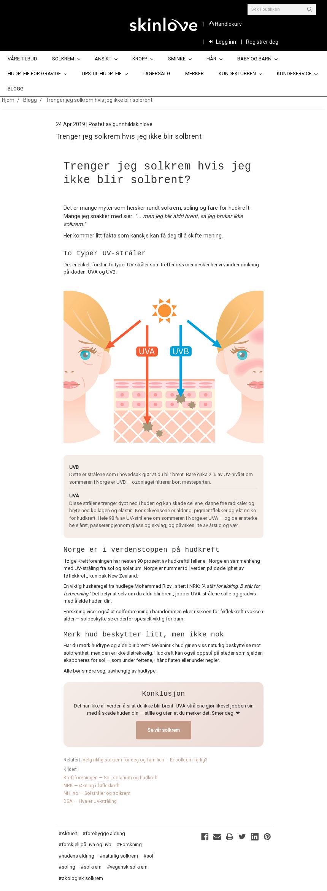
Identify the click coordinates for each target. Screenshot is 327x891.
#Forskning (129, 844)
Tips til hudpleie (104, 73)
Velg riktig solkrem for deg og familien (123, 760)
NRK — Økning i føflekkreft (91, 785)
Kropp (142, 59)
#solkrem (91, 867)
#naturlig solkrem (119, 856)
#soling (67, 867)
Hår (214, 59)
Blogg (16, 89)
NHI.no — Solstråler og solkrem (96, 793)
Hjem (8, 100)
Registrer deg (262, 42)
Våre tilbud (22, 59)
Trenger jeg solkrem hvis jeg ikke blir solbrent (99, 100)
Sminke (180, 59)
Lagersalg (156, 73)
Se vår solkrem (164, 730)
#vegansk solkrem (127, 867)
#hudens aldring (76, 856)
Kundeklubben (240, 73)
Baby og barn (257, 59)
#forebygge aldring (104, 833)
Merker (194, 73)
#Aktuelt (68, 833)
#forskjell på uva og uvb (85, 844)
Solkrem (66, 59)
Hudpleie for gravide (37, 73)
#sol (148, 856)
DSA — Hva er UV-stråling (90, 801)
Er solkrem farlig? (188, 760)
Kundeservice (297, 73)
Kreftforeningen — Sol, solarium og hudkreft (110, 777)
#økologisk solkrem (81, 878)
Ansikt (106, 59)
